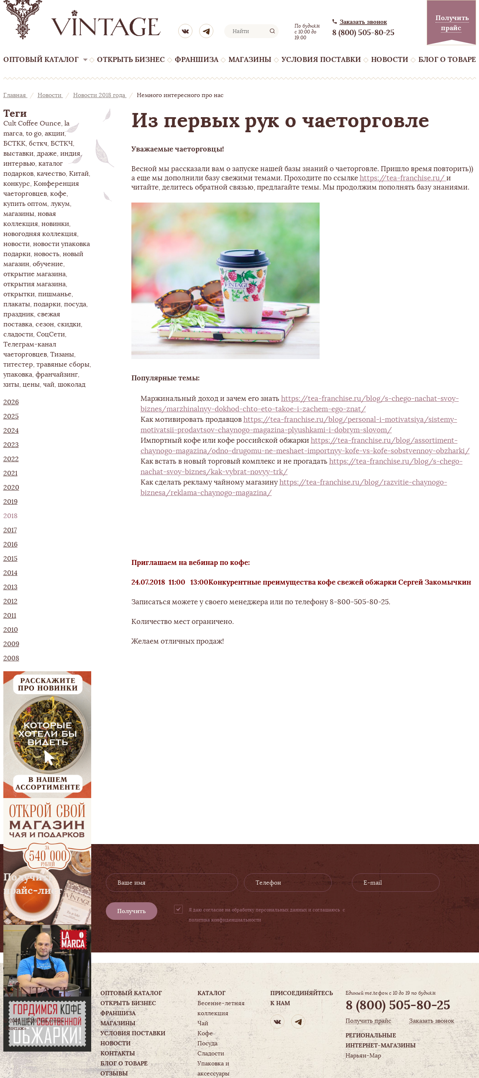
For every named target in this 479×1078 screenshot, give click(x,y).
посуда (75, 304)
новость (46, 254)
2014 (10, 573)
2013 (10, 587)
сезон (45, 324)
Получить (131, 911)
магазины (18, 214)
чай (48, 384)
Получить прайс (368, 1021)
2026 (11, 402)
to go (33, 133)
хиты (11, 384)
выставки (18, 153)
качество (51, 173)
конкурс (16, 184)
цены (31, 384)
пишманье (55, 294)
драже (47, 153)
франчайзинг (57, 374)
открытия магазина (34, 284)
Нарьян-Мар (363, 1055)
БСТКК (14, 143)
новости (16, 244)
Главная (15, 95)
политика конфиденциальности (225, 920)
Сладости (210, 1053)
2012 (10, 601)
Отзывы (114, 1073)
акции (54, 133)
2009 (11, 644)
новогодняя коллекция (40, 234)
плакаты (16, 304)
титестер (18, 364)
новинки (55, 224)
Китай (79, 173)
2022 (11, 459)
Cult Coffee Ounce (32, 123)
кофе (58, 194)
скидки (69, 324)
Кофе (205, 1033)
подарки (47, 304)
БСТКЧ (62, 143)
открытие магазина (34, 274)
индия (70, 153)
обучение (48, 264)
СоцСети (50, 334)
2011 (9, 615)
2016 (10, 544)
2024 (11, 430)
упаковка (17, 374)
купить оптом (25, 204)
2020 (11, 487)
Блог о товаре (447, 59)
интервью (19, 163)
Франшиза (196, 59)
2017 (10, 530)
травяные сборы (63, 364)
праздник (18, 314)
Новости (389, 59)
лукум (60, 204)
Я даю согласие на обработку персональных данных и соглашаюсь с (267, 915)
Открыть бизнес (131, 59)
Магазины (250, 59)
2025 (11, 416)
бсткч (38, 143)
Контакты (117, 1053)
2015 (10, 558)
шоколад (71, 384)
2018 (10, 516)
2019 (10, 502)
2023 (11, 445)
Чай (202, 1023)
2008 (11, 658)
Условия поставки (321, 59)
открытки (19, 294)
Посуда (207, 1043)
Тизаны (62, 354)
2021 (10, 473)
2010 (10, 630)
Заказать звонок (363, 22)
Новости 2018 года (100, 95)
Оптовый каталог (41, 59)
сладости (18, 334)
